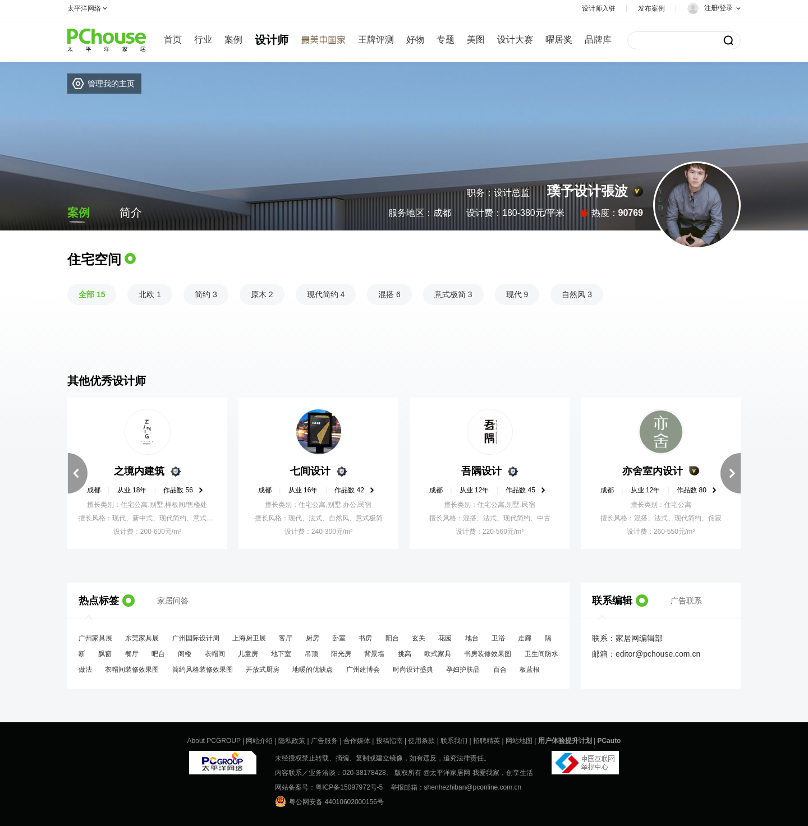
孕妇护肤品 (463, 669)
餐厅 (132, 654)
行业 (203, 39)
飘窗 (105, 654)
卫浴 (498, 638)
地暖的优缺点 (312, 669)
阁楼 (184, 654)
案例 (233, 39)
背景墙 (374, 654)
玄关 (418, 638)
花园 (445, 638)
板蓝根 (530, 669)
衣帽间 (215, 654)
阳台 (392, 638)
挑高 (404, 654)
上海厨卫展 (249, 638)
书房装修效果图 (487, 654)
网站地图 (519, 741)
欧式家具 (437, 654)
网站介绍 (259, 741)
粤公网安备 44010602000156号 (329, 801)
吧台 (158, 654)
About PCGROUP (214, 741)
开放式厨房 (262, 669)
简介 (131, 212)
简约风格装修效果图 (202, 669)
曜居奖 (558, 39)
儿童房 (248, 654)
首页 (173, 39)
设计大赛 (515, 39)
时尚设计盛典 (413, 669)
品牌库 (598, 39)
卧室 (339, 638)
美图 (476, 39)
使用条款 (421, 741)
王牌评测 (376, 39)
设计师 (271, 40)
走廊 (524, 638)
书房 (365, 638)
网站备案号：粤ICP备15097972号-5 (329, 787)
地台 (472, 638)
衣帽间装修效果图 (132, 669)
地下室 (281, 654)
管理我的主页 (111, 83)
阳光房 (341, 654)
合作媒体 (356, 741)
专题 (445, 39)
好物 (415, 39)
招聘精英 (486, 741)
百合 (500, 669)
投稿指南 (389, 741)
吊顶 (311, 654)
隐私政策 (291, 741)
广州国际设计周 (195, 638)
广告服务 (324, 741)
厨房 (312, 638)
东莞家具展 (142, 638)
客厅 (285, 638)
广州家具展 (95, 638)
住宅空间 (94, 259)
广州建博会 (363, 669)
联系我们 (453, 741)
